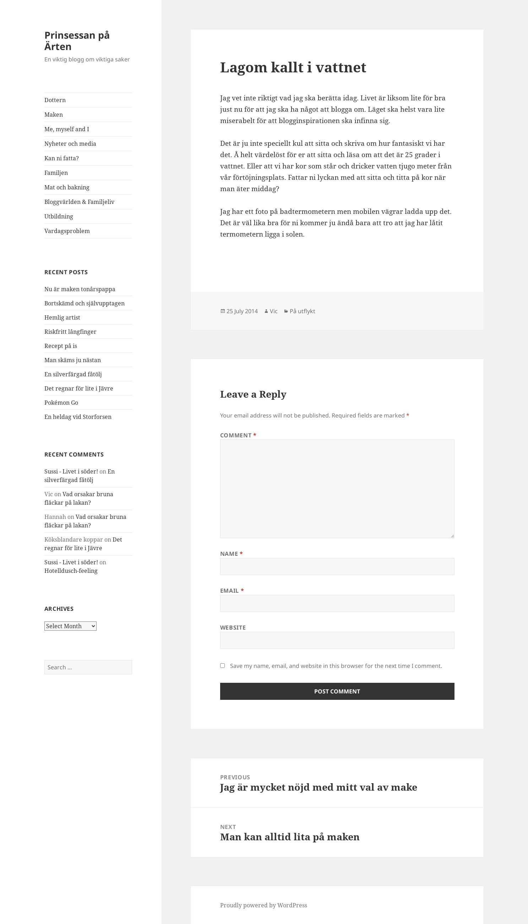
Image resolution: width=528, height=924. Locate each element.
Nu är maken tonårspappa (79, 289)
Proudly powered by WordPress (263, 905)
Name (231, 554)
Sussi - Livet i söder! (71, 471)
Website (233, 627)
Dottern (55, 100)
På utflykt (302, 311)
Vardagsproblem (67, 231)
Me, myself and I (66, 129)
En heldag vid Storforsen (77, 417)
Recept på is (60, 346)
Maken (53, 114)
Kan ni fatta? (61, 158)
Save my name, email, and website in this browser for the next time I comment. (336, 666)
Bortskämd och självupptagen (84, 303)
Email (232, 590)
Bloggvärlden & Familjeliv (79, 202)
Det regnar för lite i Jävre (78, 388)
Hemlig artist (62, 317)
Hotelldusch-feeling (71, 571)
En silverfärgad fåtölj (73, 374)
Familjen (56, 173)
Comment (238, 435)
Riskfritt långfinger (70, 332)
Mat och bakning (66, 187)
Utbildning (58, 216)
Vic (274, 311)
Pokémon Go (61, 402)
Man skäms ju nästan (72, 360)
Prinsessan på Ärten (77, 40)
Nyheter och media (70, 144)
